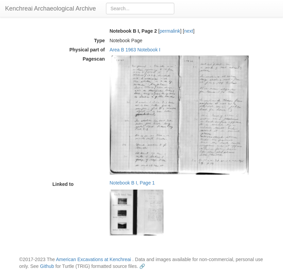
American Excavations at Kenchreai (93, 259)
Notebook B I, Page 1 (132, 183)
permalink (170, 31)
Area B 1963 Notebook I (135, 49)
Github (47, 266)
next (188, 31)
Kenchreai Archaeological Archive (50, 8)
